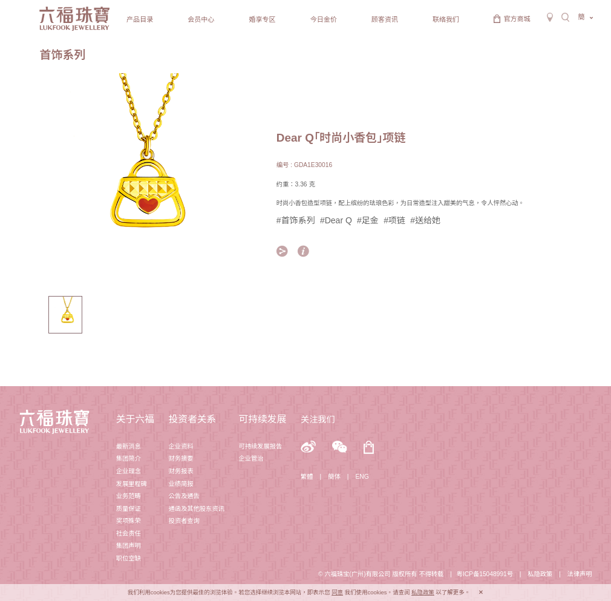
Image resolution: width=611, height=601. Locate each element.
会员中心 (201, 19)
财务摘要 (180, 458)
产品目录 (139, 19)
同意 (337, 592)
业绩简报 (180, 484)
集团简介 (128, 458)
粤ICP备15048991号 (485, 574)
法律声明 (579, 574)
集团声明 (128, 545)
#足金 (368, 220)
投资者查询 (183, 520)
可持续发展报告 (260, 446)
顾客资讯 (384, 19)
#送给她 (425, 220)
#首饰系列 (295, 220)
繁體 (307, 476)
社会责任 (128, 533)
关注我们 (318, 419)
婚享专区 (262, 19)
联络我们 (446, 19)
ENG (362, 476)
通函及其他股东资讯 (196, 508)
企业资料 (180, 446)
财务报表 (180, 471)
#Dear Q (336, 220)
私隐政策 (540, 574)
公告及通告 (183, 496)
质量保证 (128, 508)
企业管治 (250, 458)
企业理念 (128, 471)
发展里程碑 (131, 484)
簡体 (334, 476)
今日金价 (323, 19)
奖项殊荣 (128, 520)
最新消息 (128, 446)
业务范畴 (128, 496)
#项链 (394, 220)
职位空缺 (128, 558)
